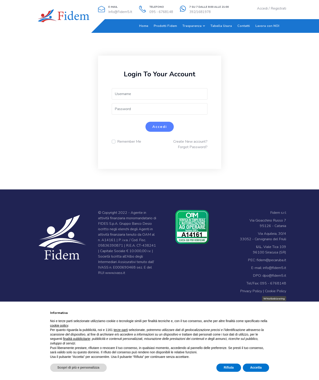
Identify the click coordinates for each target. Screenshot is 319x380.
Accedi (262, 8)
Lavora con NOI (267, 26)
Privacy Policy (251, 291)
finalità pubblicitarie (76, 339)
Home (143, 26)
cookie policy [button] (59, 325)
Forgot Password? (192, 147)
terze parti (121, 330)
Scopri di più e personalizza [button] (78, 367)
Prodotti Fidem (165, 26)
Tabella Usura (221, 26)
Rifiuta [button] (229, 367)
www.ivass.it (115, 272)
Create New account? (190, 141)
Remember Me (129, 141)
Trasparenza (192, 26)
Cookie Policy (275, 291)
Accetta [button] (256, 367)
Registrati (278, 8)
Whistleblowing (274, 298)
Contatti (243, 26)
